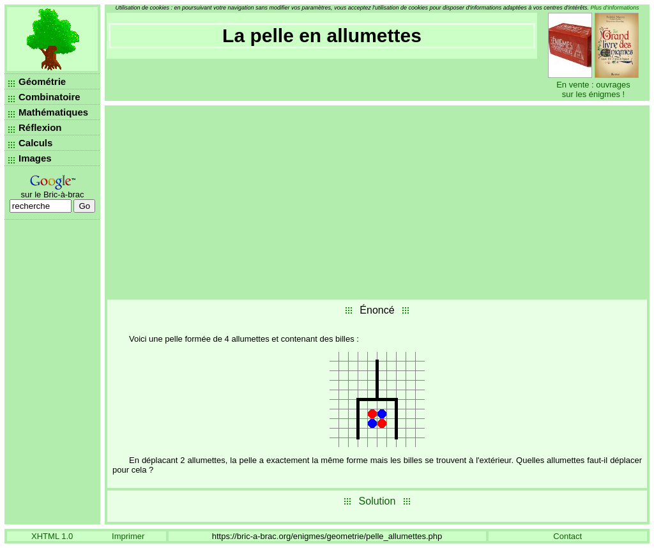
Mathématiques (53, 112)
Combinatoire (49, 96)
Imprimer (128, 536)
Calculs (35, 142)
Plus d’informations (615, 7)
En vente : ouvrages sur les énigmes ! (593, 89)
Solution (377, 501)
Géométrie (42, 81)
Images (35, 158)
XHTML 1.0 (52, 536)
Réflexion (40, 127)
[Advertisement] (377, 201)
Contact (567, 536)
